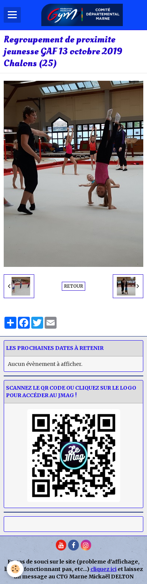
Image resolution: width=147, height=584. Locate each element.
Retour (73, 286)
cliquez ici (103, 569)
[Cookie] (15, 569)
